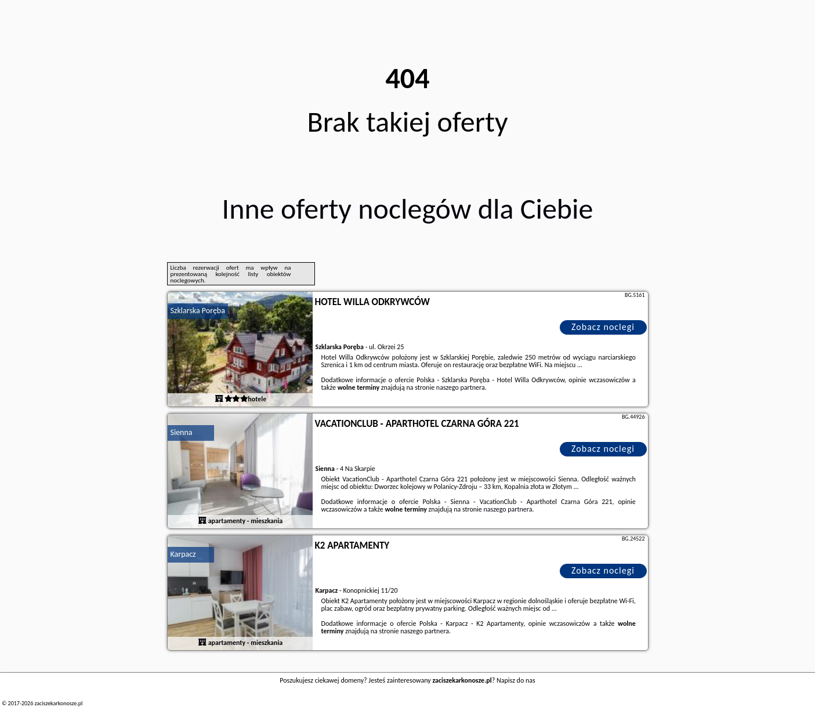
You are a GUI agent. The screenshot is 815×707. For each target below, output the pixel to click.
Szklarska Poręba (198, 311)
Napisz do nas (516, 680)
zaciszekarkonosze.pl (58, 703)
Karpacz (183, 554)
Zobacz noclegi (603, 326)
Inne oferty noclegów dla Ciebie (407, 208)
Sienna (182, 432)
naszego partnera (460, 387)
